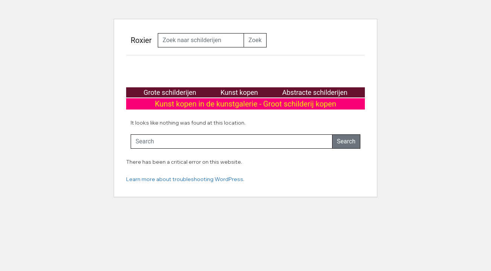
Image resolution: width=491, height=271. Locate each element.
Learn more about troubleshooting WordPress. (185, 179)
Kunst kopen (239, 92)
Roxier (141, 40)
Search (346, 141)
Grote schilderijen (169, 92)
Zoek (255, 40)
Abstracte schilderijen (315, 92)
